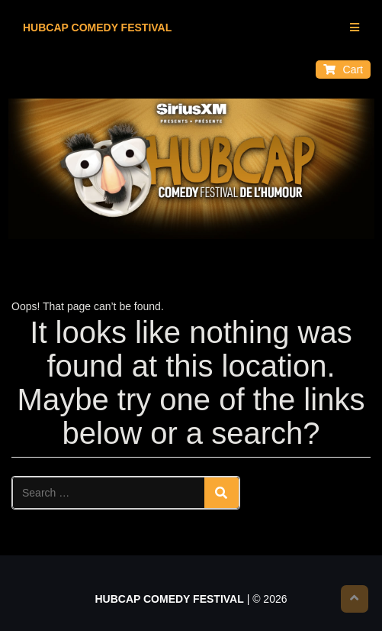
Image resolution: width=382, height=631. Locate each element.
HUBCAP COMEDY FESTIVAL (97, 27)
